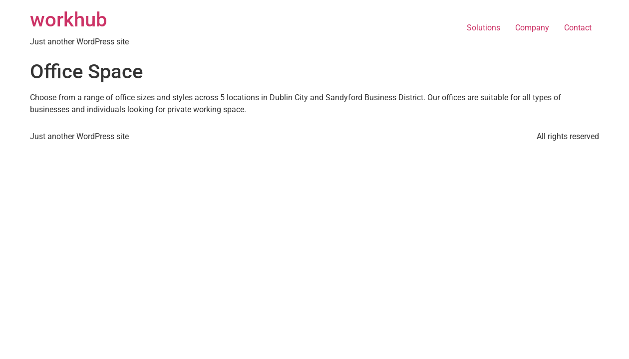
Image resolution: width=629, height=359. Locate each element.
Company (532, 27)
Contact (578, 27)
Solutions (483, 27)
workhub (68, 19)
